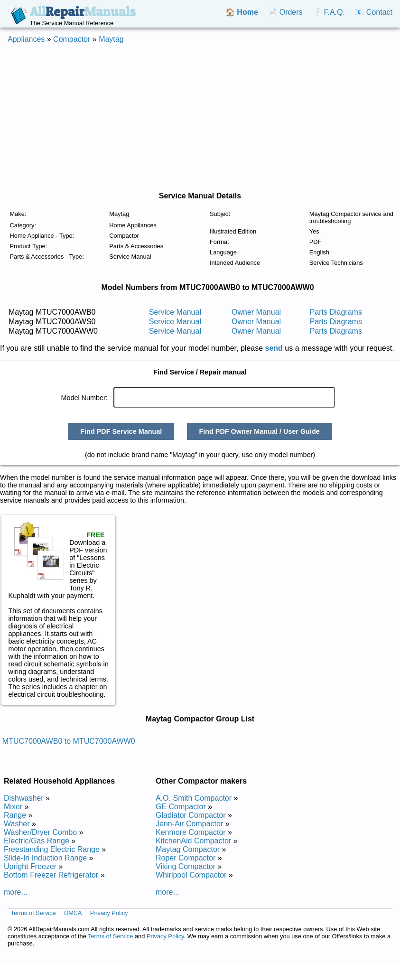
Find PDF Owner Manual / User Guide (259, 431)
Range (15, 815)
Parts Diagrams (336, 312)
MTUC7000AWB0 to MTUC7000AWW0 (68, 741)
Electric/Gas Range (36, 841)
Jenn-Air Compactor (189, 824)
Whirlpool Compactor (191, 875)
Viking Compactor (185, 866)
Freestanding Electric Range (52, 849)
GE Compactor (181, 807)
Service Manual (175, 312)
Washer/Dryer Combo (40, 832)
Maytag (111, 39)
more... (16, 892)
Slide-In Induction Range (45, 858)
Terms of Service (33, 912)
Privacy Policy (109, 912)
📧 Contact (373, 12)
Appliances (26, 39)
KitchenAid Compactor (193, 841)
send (274, 348)
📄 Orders (285, 12)
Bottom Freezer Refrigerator (51, 875)
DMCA (73, 912)
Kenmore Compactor (191, 832)
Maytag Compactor (188, 849)
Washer (17, 824)
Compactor (71, 39)
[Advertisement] (192, 117)
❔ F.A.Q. (328, 12)
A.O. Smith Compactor (194, 798)
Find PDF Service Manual (121, 431)
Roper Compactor (185, 858)
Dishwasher (24, 798)
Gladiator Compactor (191, 815)
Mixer (13, 807)
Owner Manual (256, 312)
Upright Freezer (30, 866)
